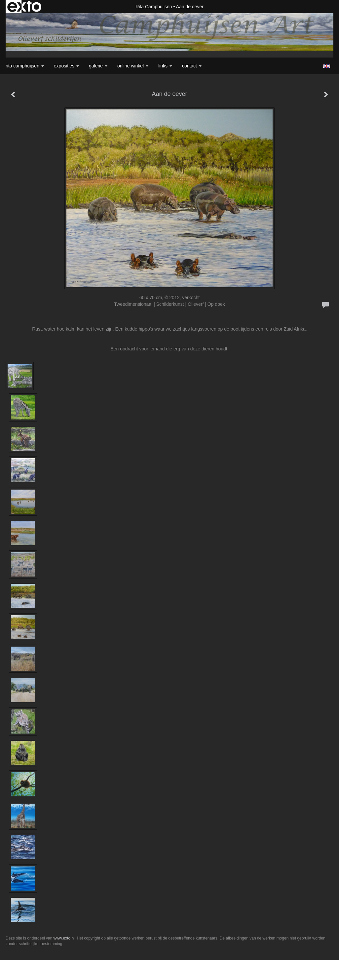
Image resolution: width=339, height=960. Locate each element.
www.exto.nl (64, 938)
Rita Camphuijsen (153, 6)
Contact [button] (192, 65)
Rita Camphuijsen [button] (25, 65)
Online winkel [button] (132, 65)
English (326, 66)
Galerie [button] (98, 65)
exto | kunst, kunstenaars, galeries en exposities (24, 6)
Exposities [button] (66, 65)
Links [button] (165, 65)
